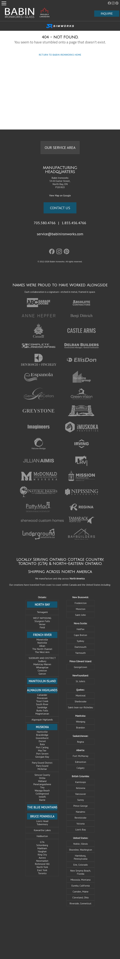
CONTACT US (60, 207)
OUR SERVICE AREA (60, 147)
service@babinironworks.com (60, 234)
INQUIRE (107, 13)
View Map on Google (60, 195)
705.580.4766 (45, 222)
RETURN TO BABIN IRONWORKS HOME (60, 54)
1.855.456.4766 (74, 222)
